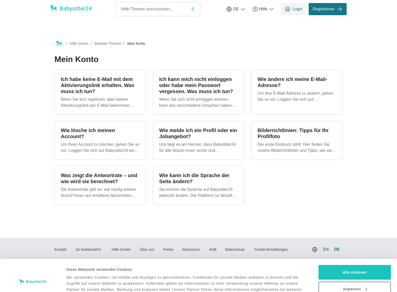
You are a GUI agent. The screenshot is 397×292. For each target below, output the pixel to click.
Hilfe (263, 9)
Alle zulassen (355, 245)
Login (294, 9)
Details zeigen (79, 282)
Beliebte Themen (107, 43)
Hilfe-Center (79, 43)
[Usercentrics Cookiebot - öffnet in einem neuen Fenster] (33, 282)
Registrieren (328, 9)
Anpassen (355, 261)
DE (236, 9)
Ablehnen (354, 278)
